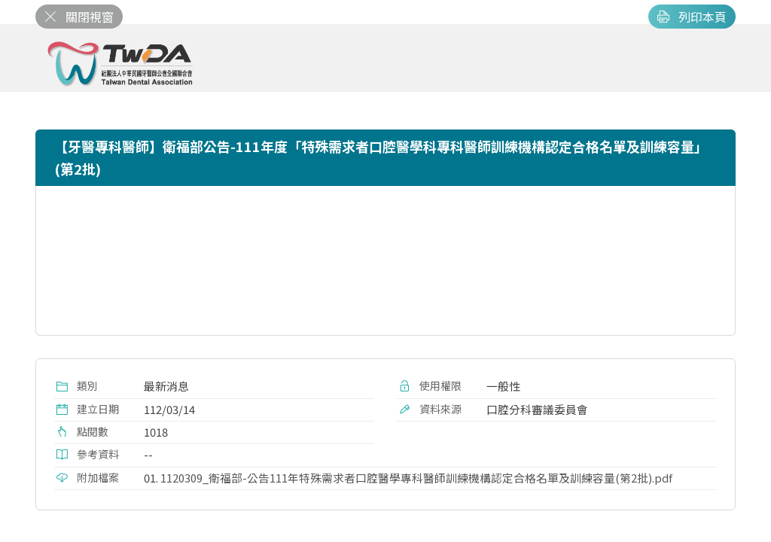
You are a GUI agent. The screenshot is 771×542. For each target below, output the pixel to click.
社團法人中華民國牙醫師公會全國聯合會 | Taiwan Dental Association (121, 64)
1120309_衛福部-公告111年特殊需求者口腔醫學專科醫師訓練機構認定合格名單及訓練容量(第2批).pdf (416, 478)
